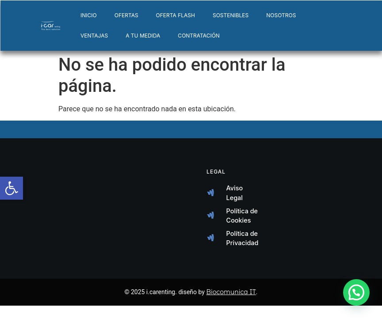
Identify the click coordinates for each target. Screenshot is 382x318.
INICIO (88, 15)
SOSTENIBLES (230, 15)
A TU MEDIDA (143, 35)
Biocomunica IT (231, 292)
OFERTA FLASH (175, 15)
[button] (356, 292)
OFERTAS (126, 15)
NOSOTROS (281, 15)
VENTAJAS (94, 35)
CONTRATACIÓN (199, 35)
